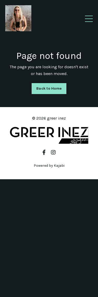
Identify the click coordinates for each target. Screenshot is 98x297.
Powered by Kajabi (49, 165)
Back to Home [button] (49, 88)
